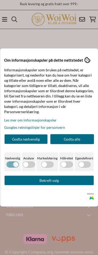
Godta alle (72, 139)
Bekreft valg (49, 180)
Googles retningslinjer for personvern (34, 127)
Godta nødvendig (26, 139)
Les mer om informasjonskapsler (30, 120)
